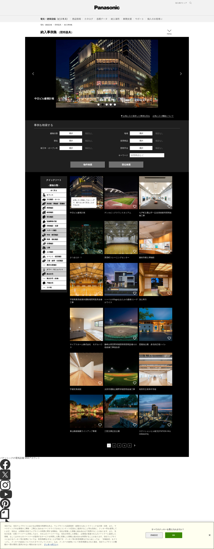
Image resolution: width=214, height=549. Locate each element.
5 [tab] (115, 105)
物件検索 (87, 164)
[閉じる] (210, 535)
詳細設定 (154, 535)
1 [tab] (98, 105)
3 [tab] (107, 105)
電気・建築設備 (46, 25)
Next (181, 73)
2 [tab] (103, 105)
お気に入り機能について (163, 116)
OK (173, 535)
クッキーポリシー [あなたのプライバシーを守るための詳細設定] (51, 544)
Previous (33, 73)
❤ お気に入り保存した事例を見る (135, 116)
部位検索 (126, 164)
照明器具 (58, 25)
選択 (71, 133)
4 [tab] (111, 105)
